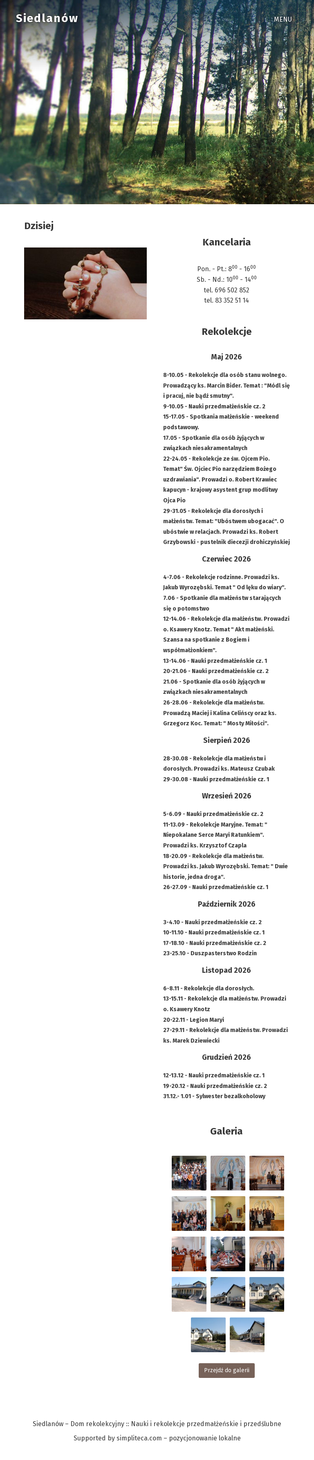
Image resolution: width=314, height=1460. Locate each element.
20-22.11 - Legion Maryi (193, 1019)
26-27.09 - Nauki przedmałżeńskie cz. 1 (215, 887)
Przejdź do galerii (226, 1370)
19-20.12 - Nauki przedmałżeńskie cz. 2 (215, 1086)
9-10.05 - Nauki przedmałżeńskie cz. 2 (214, 406)
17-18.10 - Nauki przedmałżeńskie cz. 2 (214, 943)
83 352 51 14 (232, 300)
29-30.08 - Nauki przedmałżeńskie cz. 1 (216, 779)
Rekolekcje (227, 331)
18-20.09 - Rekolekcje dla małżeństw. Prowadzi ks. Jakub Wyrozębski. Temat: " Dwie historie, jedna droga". (225, 866)
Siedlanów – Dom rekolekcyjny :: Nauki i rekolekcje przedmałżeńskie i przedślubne (157, 1424)
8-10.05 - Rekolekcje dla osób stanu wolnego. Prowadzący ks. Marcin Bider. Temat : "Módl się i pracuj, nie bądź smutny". (226, 385)
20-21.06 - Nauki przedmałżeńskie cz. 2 (216, 671)
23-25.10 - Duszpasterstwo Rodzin (210, 953)
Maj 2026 (226, 356)
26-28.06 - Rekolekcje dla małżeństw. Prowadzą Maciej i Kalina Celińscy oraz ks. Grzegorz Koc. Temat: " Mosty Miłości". (219, 713)
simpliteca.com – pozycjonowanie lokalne (179, 1438)
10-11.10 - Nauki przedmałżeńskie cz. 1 (214, 932)
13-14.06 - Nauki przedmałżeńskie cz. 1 (215, 661)
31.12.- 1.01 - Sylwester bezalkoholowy (214, 1096)
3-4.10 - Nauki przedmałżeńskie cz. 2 (212, 922)
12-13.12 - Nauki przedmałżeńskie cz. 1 (214, 1075)
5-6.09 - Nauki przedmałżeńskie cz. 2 (213, 814)
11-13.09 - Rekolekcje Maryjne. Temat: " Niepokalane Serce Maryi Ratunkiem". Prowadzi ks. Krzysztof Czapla (215, 835)
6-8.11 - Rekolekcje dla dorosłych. (208, 988)
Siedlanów (47, 18)
